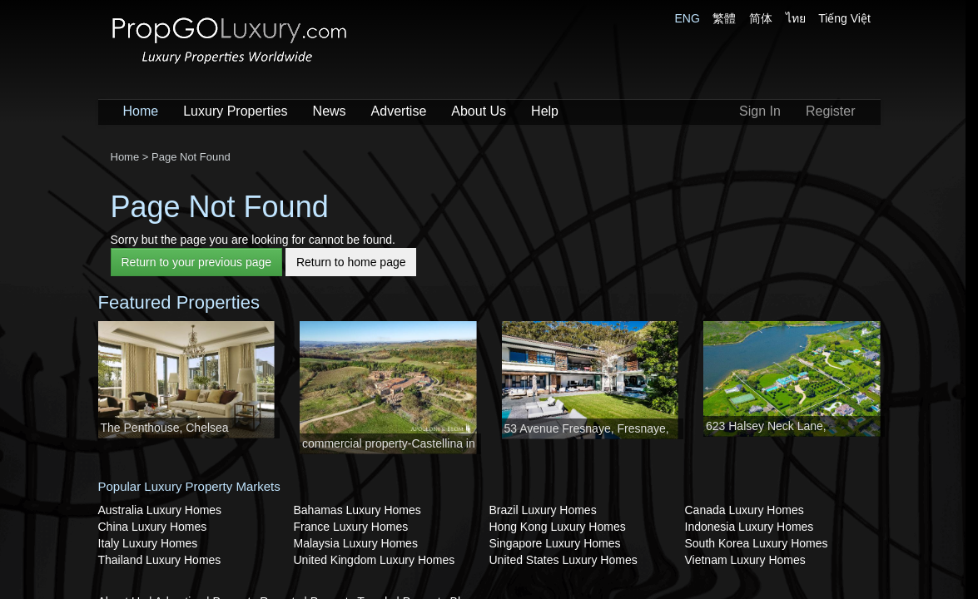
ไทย (796, 18)
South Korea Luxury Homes (756, 543)
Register (831, 111)
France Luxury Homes (351, 526)
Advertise (399, 111)
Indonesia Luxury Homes (749, 526)
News (329, 111)
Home (141, 111)
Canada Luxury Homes (744, 510)
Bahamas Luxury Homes (357, 510)
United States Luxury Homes (563, 560)
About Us (478, 111)
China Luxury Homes (152, 526)
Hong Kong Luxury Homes (557, 526)
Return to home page (351, 262)
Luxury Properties (235, 111)
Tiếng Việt (844, 18)
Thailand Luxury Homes (159, 560)
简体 (760, 18)
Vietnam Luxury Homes (745, 560)
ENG (687, 18)
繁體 (724, 18)
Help (545, 111)
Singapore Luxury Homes (555, 543)
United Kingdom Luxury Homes (374, 560)
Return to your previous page (197, 262)
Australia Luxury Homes (160, 510)
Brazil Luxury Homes (543, 510)
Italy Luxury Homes (148, 543)
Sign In (760, 111)
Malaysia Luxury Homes (356, 543)
